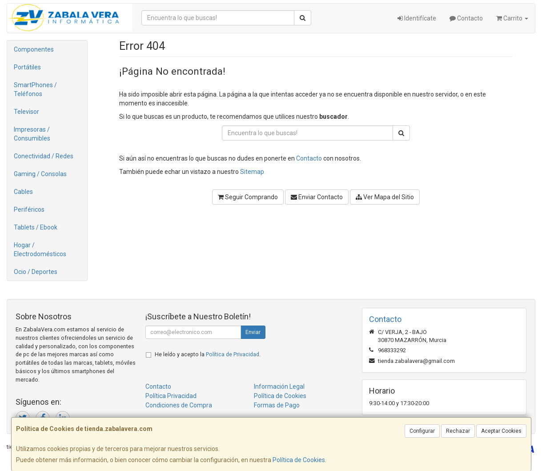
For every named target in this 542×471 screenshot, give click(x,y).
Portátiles (27, 67)
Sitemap (252, 171)
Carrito (512, 18)
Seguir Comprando (248, 197)
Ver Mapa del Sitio (385, 197)
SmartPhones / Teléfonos (35, 89)
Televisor (26, 111)
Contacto (466, 18)
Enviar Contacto (317, 197)
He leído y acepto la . (208, 354)
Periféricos (29, 209)
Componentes (34, 49)
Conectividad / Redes (43, 156)
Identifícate (416, 18)
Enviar (253, 332)
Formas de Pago (277, 405)
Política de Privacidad (232, 354)
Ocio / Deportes (35, 271)
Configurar (422, 431)
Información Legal (279, 386)
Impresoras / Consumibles (32, 134)
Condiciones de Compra (178, 405)
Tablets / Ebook (35, 227)
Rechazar (458, 431)
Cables (23, 191)
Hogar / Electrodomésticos (40, 250)
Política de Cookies (299, 459)
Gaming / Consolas (40, 173)
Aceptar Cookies (501, 431)
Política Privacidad (171, 395)
